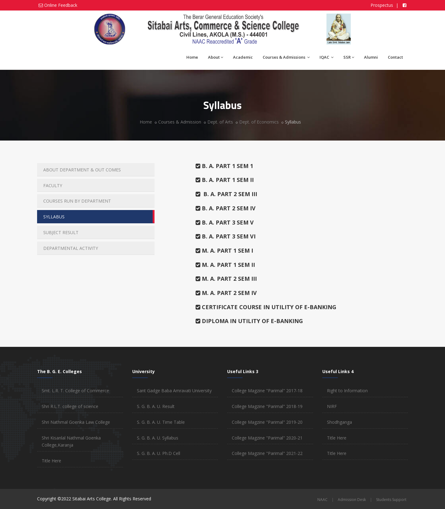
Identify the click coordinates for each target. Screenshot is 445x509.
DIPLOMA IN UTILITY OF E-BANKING (249, 321)
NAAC (322, 499)
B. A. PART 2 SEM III (226, 194)
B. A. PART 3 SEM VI (226, 236)
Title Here (51, 461)
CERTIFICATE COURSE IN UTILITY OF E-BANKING (266, 307)
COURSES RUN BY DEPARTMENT (77, 201)
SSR (348, 57)
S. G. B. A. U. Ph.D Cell (158, 453)
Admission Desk (352, 499)
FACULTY (52, 185)
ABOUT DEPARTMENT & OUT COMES (82, 170)
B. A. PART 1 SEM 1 (224, 166)
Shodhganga (339, 422)
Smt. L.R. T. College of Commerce (75, 390)
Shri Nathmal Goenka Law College (76, 422)
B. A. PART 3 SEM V (225, 222)
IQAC (326, 57)
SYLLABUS (54, 217)
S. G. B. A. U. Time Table (161, 422)
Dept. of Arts (220, 122)
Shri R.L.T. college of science (70, 406)
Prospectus (382, 5)
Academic (243, 57)
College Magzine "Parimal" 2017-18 (267, 390)
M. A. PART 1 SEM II (225, 264)
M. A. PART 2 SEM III (226, 278)
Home (192, 57)
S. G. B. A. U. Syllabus (157, 438)
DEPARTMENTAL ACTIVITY (70, 248)
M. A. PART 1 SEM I (224, 250)
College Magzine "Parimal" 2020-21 (267, 438)
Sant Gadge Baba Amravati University (174, 390)
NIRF (332, 406)
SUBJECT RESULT (60, 232)
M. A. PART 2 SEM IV (226, 293)
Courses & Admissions (286, 57)
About (215, 57)
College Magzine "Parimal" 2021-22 (267, 453)
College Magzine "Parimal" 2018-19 (267, 406)
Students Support (391, 499)
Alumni (371, 57)
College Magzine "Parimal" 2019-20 (267, 422)
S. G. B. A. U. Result (156, 406)
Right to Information (347, 390)
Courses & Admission (179, 122)
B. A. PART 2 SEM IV (226, 208)
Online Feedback (60, 5)
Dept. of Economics (259, 122)
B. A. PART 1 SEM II (225, 179)
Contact (395, 57)
